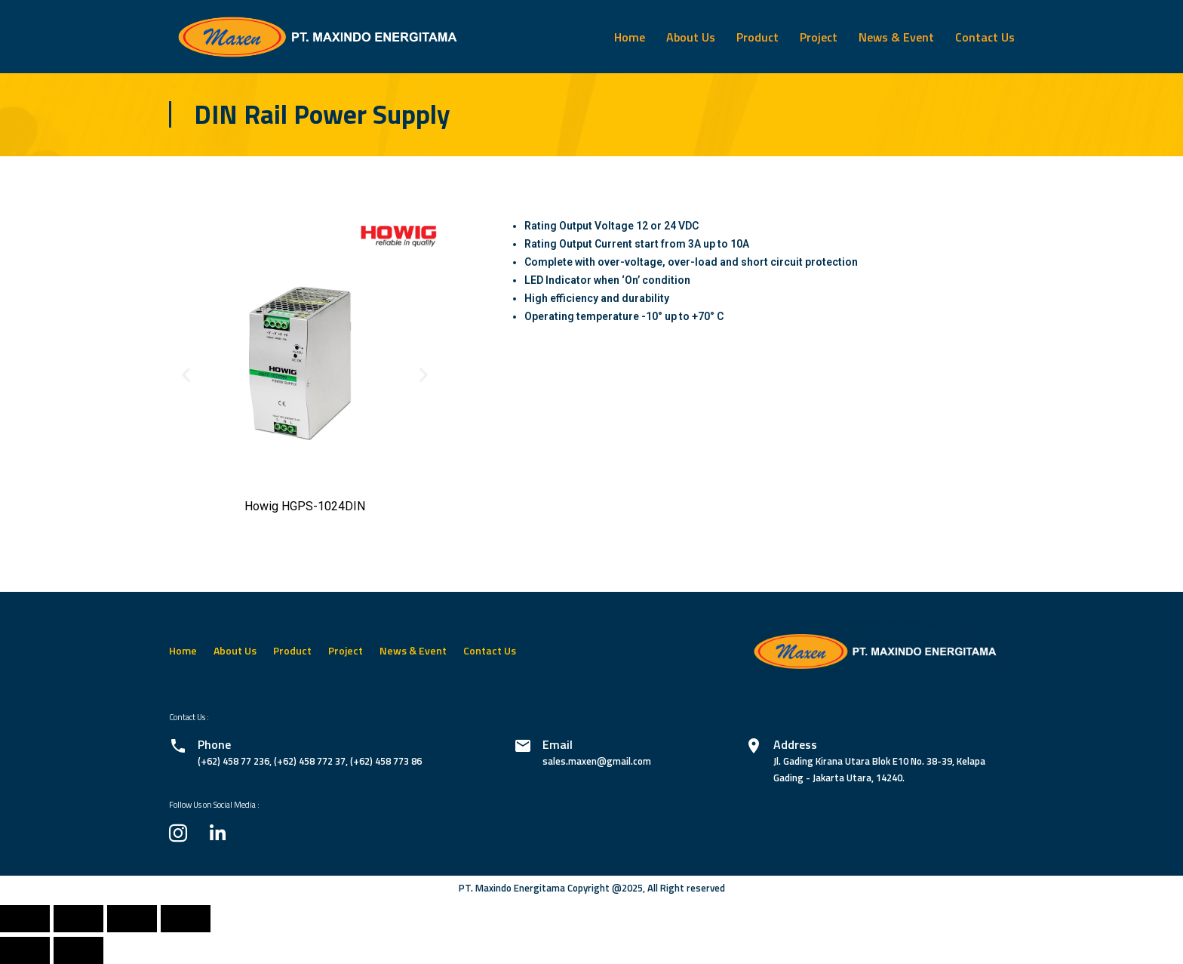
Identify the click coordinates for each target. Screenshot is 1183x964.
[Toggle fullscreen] (132, 918)
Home (629, 37)
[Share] (78, 918)
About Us (690, 37)
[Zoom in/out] (185, 918)
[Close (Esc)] (25, 918)
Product (757, 37)
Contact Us (985, 37)
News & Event (896, 37)
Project (818, 37)
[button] (186, 374)
